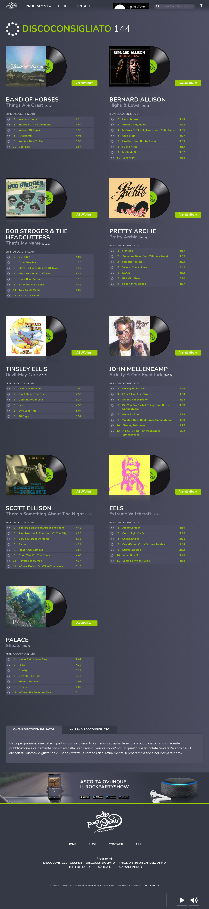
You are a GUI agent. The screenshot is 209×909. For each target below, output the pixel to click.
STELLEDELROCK (78, 867)
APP (138, 844)
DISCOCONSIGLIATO (100, 863)
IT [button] (200, 6)
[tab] (34, 730)
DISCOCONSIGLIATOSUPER (62, 863)
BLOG (63, 6)
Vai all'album (84, 83)
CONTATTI (82, 6)
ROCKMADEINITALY (129, 867)
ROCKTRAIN (103, 867)
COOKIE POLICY (151, 885)
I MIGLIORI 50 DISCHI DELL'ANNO (142, 863)
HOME (72, 844)
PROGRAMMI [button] (38, 6)
